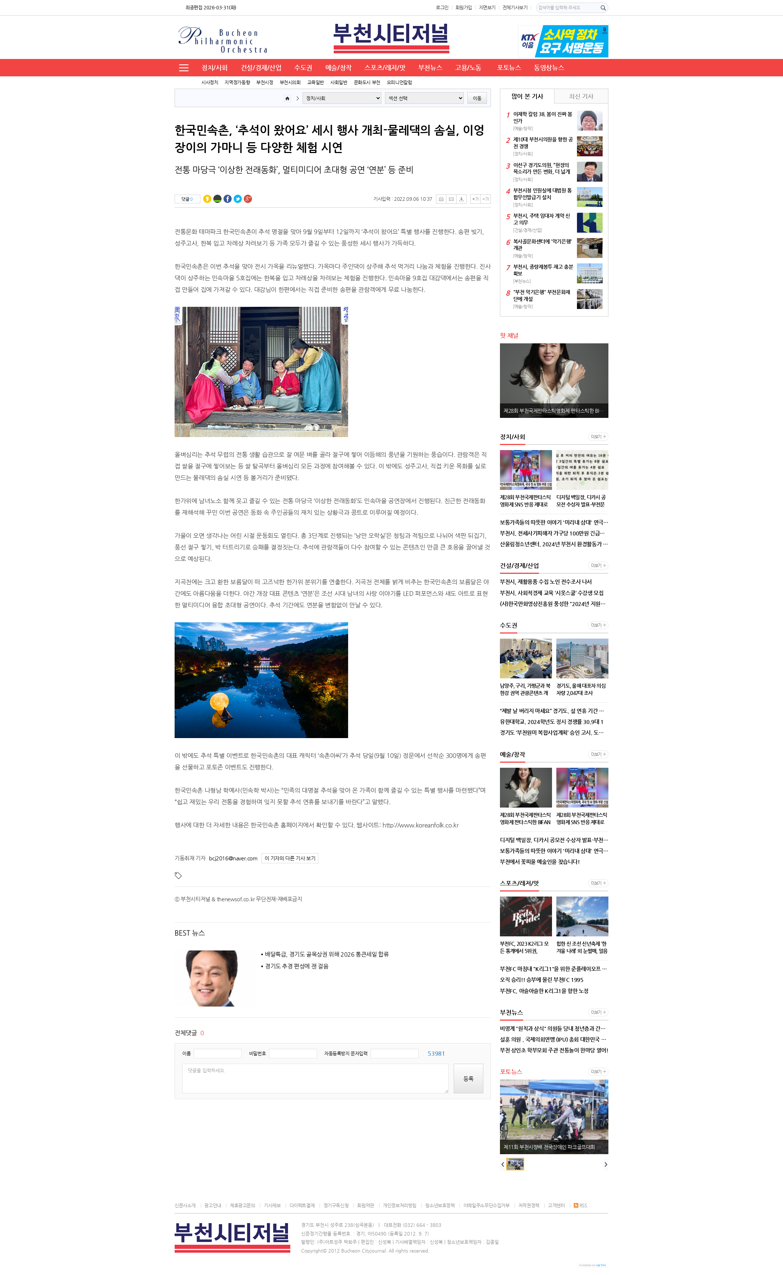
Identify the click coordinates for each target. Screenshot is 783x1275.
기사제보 (272, 1205)
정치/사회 (214, 67)
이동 (477, 98)
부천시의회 (290, 82)
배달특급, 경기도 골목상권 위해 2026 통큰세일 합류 (327, 954)
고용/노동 (468, 67)
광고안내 (212, 1205)
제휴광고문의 (242, 1205)
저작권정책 (528, 1205)
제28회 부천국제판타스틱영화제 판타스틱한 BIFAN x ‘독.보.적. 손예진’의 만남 (556, 411)
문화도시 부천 (367, 82)
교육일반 (315, 82)
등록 (468, 1079)
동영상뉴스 (549, 67)
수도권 (303, 67)
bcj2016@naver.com (233, 858)
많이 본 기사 (527, 96)
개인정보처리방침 (399, 1205)
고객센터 (556, 1205)
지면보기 (487, 7)
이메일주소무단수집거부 (486, 1205)
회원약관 (365, 1205)
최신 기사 (581, 96)
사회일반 (338, 82)
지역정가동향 (237, 82)
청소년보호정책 (439, 1205)
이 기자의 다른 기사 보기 (290, 858)
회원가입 (463, 7)
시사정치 (209, 82)
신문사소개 (185, 1205)
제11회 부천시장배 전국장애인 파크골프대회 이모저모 (556, 1147)
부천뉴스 (430, 67)
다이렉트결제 (302, 1205)
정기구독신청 (336, 1205)
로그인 (442, 7)
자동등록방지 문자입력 (346, 1053)
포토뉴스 (509, 67)
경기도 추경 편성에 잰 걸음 (296, 966)
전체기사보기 (515, 7)
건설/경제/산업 (261, 67)
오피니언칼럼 (399, 82)
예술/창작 (338, 67)
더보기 (596, 437)
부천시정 (264, 82)
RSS (580, 1205)
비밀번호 (257, 1053)
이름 (186, 1053)
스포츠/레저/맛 (384, 67)
